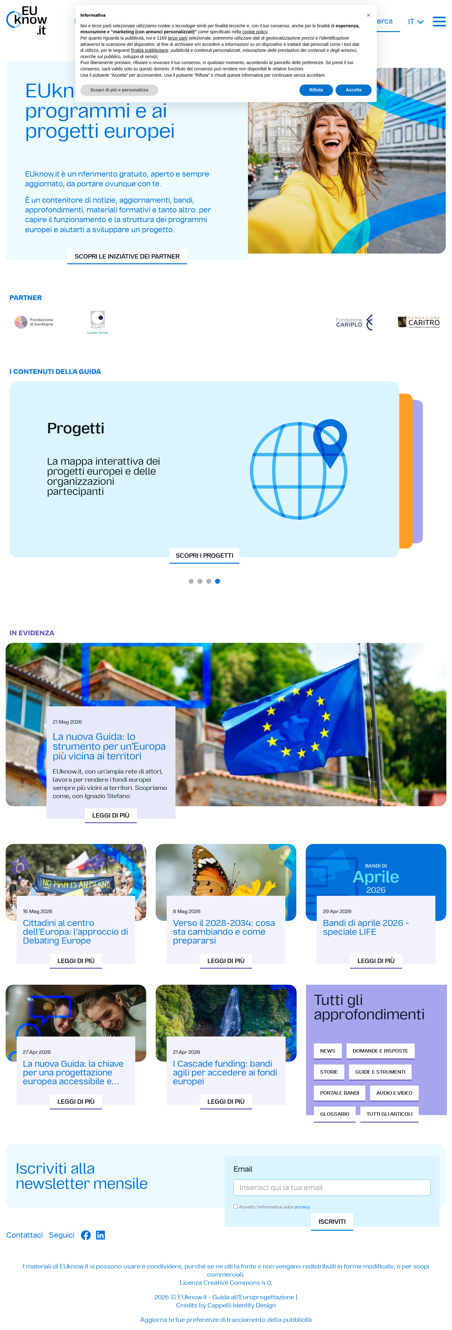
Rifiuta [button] (316, 89)
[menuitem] (416, 21)
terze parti (177, 38)
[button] (191, 581)
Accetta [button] (354, 89)
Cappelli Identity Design (241, 1305)
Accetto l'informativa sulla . (274, 1207)
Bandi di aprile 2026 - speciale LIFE (366, 927)
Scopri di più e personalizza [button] (119, 89)
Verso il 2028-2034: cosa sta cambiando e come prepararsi (224, 932)
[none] (416, 21)
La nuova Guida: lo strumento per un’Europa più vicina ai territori (109, 746)
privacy (301, 1207)
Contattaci (24, 1235)
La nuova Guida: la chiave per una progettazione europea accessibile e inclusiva (73, 1077)
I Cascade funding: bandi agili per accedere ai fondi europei (225, 1072)
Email (243, 1169)
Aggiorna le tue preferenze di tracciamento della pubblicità (226, 1319)
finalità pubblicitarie (149, 50)
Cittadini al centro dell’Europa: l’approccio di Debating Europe (75, 932)
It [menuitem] (411, 21)
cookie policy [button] (254, 31)
